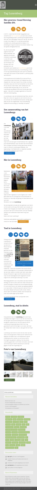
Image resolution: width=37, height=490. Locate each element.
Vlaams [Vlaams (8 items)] (23, 445)
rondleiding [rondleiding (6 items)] (17, 440)
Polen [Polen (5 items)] (7, 440)
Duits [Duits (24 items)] (26, 422)
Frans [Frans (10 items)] (23, 424)
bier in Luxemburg (16, 36)
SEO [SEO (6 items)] (23, 440)
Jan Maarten (11, 465)
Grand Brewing (22, 68)
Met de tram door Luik (10, 400)
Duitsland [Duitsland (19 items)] (8, 424)
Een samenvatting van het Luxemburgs (16, 111)
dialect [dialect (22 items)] (21, 422)
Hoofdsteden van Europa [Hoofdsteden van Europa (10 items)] (11, 429)
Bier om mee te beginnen (16, 467)
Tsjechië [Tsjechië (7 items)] (18, 445)
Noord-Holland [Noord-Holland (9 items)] (21, 437)
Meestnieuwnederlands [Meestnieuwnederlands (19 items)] (24, 432)
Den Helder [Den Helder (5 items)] (15, 422)
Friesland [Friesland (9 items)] (17, 427)
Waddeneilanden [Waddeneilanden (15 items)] (9, 447)
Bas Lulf (9, 456)
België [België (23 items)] (14, 419)
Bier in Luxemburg (12, 159)
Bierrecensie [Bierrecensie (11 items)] (27, 419)
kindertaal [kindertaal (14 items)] (8, 432)
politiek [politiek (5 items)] (11, 440)
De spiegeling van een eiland (22, 462)
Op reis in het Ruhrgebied (11, 406)
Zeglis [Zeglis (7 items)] (16, 447)
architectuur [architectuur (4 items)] (20, 416)
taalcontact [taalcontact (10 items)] (8, 442)
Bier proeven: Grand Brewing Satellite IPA (17, 21)
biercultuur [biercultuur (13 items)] (20, 419)
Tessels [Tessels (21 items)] (28, 442)
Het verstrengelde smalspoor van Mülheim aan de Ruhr (17, 404)
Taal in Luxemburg (12, 228)
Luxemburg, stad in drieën (16, 305)
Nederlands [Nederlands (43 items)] (14, 434)
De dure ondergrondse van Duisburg (13, 402)
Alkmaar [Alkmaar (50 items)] (8, 416)
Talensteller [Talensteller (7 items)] (15, 442)
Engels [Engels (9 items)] (13, 424)
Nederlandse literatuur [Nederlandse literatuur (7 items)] (11, 437)
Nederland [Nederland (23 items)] (8, 434)
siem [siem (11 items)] (26, 440)
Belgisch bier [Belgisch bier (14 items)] (9, 419)
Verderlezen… (9, 153)
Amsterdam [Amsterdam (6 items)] (13, 416)
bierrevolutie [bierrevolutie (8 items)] (8, 422)
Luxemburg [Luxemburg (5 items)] (14, 432)
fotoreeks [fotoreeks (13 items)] (18, 424)
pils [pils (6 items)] (26, 437)
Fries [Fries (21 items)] (27, 424)
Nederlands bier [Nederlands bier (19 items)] (22, 434)
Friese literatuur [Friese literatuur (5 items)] (9, 427)
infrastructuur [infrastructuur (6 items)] (22, 429)
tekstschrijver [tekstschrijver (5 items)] (22, 442)
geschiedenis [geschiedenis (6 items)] (23, 427)
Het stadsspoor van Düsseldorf (12, 408)
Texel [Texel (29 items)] (7, 445)
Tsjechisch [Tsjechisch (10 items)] (12, 445)
